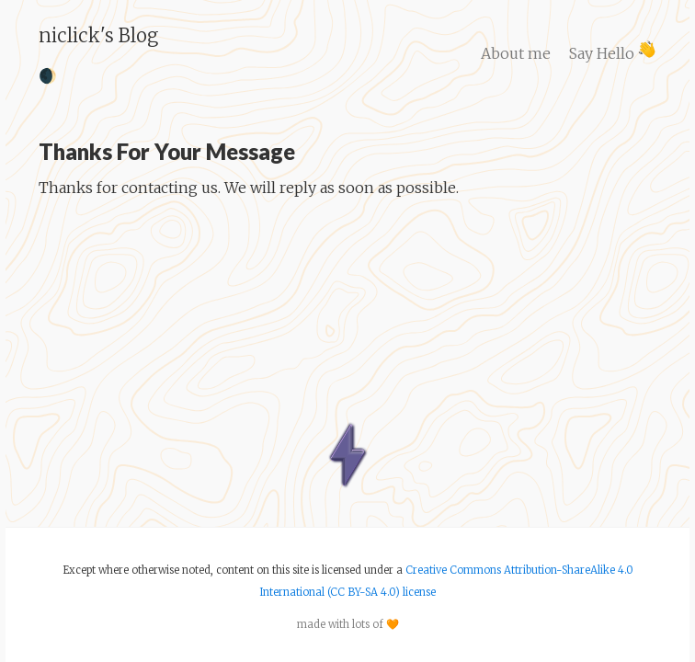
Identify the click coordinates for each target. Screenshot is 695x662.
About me (516, 53)
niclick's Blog (98, 35)
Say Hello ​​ (612, 53)
